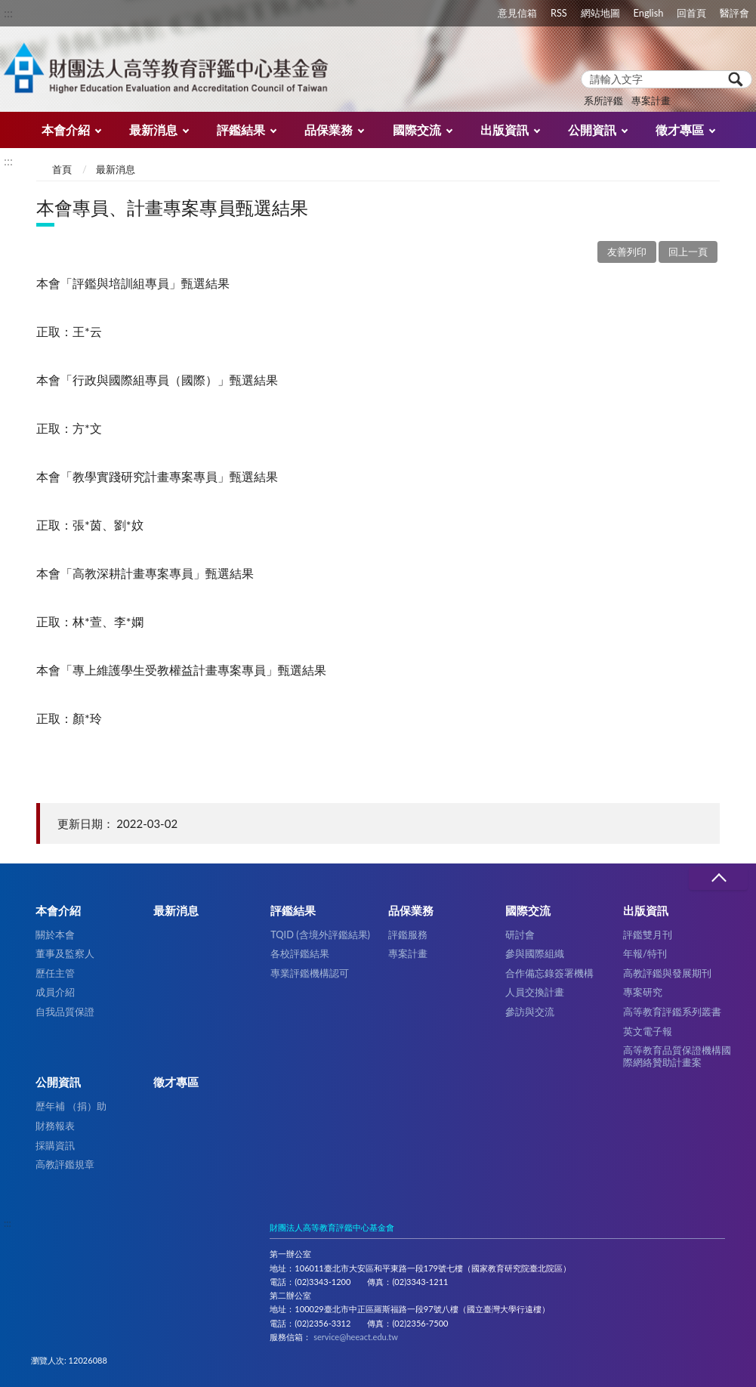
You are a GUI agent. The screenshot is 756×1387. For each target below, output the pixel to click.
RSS (559, 13)
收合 (718, 878)
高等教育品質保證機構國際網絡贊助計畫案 (677, 1055)
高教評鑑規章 (64, 1164)
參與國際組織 (534, 953)
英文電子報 (647, 1031)
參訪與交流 (529, 1011)
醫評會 (734, 13)
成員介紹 (55, 992)
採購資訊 (55, 1145)
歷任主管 (55, 973)
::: (8, 12)
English (649, 13)
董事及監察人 (64, 953)
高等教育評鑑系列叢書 (672, 1011)
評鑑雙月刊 (647, 934)
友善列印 (626, 252)
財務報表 (55, 1126)
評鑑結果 (241, 129)
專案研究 (642, 992)
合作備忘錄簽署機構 (549, 973)
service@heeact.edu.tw (355, 1337)
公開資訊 (592, 129)
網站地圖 (600, 13)
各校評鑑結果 (299, 953)
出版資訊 (504, 129)
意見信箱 (517, 13)
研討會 (520, 934)
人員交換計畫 (534, 992)
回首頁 (691, 13)
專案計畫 (651, 100)
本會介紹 (66, 129)
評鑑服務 (407, 934)
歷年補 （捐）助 (70, 1106)
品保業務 (328, 129)
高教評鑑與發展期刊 (667, 973)
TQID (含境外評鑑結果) (320, 934)
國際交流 (417, 129)
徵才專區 (680, 129)
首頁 (62, 169)
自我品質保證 (64, 1011)
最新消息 (153, 129)
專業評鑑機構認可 (309, 973)
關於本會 (55, 934)
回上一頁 (688, 252)
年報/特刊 (645, 953)
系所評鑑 (603, 100)
